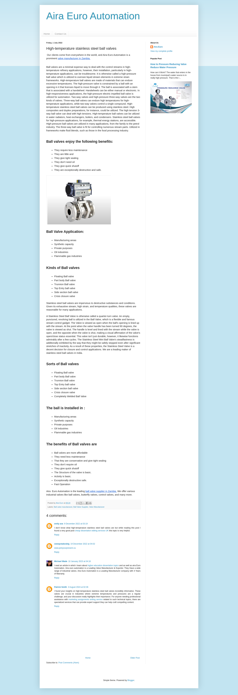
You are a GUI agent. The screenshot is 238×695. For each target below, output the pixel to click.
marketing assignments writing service (86, 599)
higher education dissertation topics (103, 565)
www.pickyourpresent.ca (65, 548)
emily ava (58, 524)
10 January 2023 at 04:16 (79, 561)
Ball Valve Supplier (80, 507)
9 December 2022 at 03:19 (76, 524)
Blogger (130, 680)
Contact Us (60, 34)
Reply (56, 535)
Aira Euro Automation (93, 15)
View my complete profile (161, 51)
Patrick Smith (60, 587)
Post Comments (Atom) (68, 663)
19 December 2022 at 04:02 (82, 544)
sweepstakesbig (61, 544)
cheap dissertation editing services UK (91, 531)
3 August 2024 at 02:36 (78, 587)
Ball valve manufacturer (63, 507)
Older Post (135, 658)
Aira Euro (158, 47)
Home (47, 34)
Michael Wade (60, 561)
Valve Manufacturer (96, 507)
